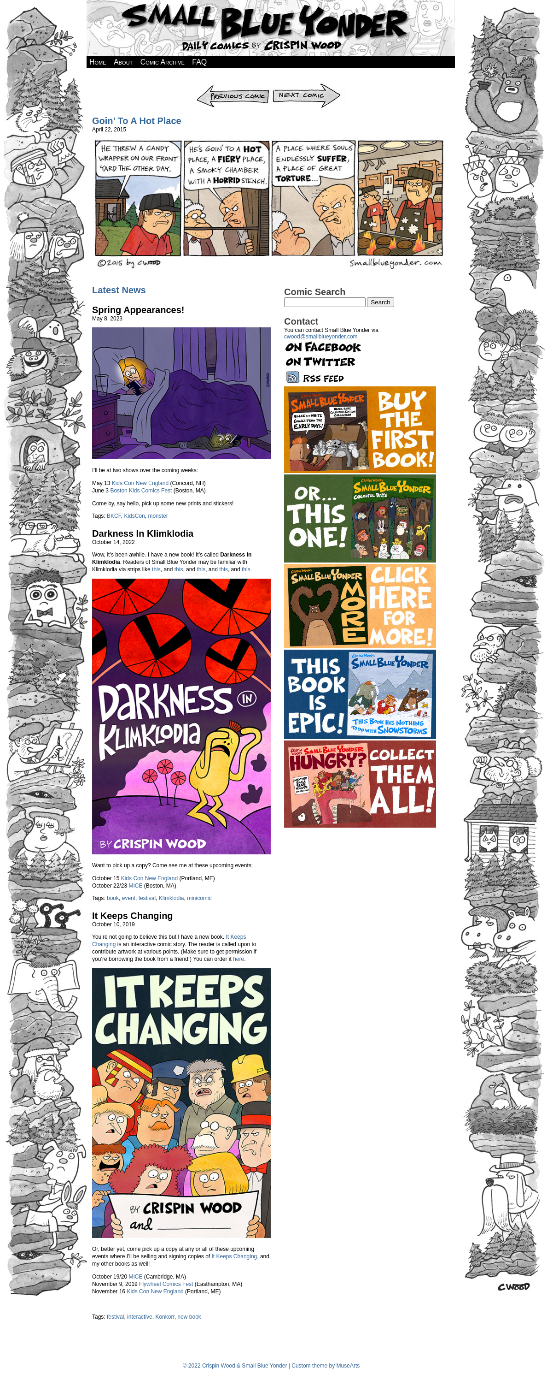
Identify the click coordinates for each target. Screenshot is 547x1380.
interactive (139, 1317)
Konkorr (164, 1317)
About (123, 62)
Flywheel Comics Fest (166, 1284)
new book (189, 1317)
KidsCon (134, 516)
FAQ (199, 62)
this (156, 569)
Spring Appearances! (138, 310)
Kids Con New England (140, 483)
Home (97, 62)
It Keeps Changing (132, 916)
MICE (135, 885)
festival (147, 898)
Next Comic (308, 86)
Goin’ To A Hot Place (136, 121)
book (113, 898)
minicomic (199, 898)
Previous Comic (233, 86)
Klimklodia (171, 898)
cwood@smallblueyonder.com (321, 336)
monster (158, 516)
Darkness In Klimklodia (142, 533)
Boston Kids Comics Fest (141, 490)
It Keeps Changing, (235, 1256)
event (128, 898)
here (238, 959)
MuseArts (348, 1365)
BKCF (114, 516)
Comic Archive (162, 62)
